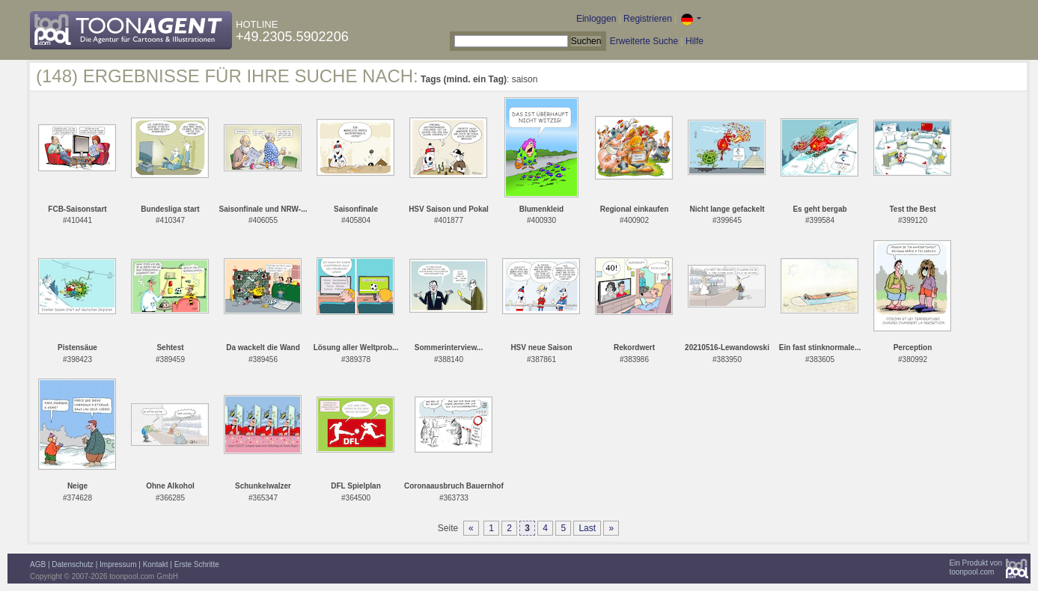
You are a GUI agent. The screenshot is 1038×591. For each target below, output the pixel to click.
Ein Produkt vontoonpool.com (975, 567)
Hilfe (694, 41)
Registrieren (647, 18)
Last (587, 528)
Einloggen (596, 18)
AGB (38, 564)
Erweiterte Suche (644, 41)
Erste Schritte (196, 564)
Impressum (118, 564)
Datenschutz (73, 564)
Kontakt (155, 564)
